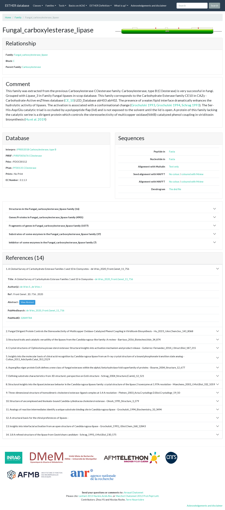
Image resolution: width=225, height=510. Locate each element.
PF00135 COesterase (24, 167)
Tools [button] (61, 5)
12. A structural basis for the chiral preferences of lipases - (37, 417)
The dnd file (175, 189)
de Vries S (25, 286)
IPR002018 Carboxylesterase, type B (36, 149)
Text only (174, 166)
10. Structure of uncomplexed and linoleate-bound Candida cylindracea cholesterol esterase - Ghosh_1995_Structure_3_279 (72, 400)
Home (8, 17)
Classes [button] (37, 5)
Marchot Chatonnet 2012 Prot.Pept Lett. (137, 496)
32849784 (26, 317)
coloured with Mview (192, 174)
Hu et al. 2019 (35, 119)
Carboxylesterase (31, 66)
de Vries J (36, 286)
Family (18, 17)
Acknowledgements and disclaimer (149, 5)
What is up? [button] (120, 5)
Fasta (172, 151)
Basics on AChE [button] (77, 5)
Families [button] (49, 5)
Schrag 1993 (191, 105)
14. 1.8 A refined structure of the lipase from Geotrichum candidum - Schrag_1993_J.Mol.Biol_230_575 (61, 434)
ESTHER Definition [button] (99, 5)
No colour (174, 174)
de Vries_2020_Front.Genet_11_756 (114, 279)
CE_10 (69, 100)
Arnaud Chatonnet (133, 492)
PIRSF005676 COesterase (27, 155)
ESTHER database (17, 5)
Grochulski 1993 (143, 105)
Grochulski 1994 (168, 105)
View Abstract (27, 302)
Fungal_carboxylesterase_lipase (31, 54)
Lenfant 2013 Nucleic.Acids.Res (95, 496)
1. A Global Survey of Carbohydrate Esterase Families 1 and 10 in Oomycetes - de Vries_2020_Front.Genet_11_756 (67, 268)
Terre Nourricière (135, 499)
